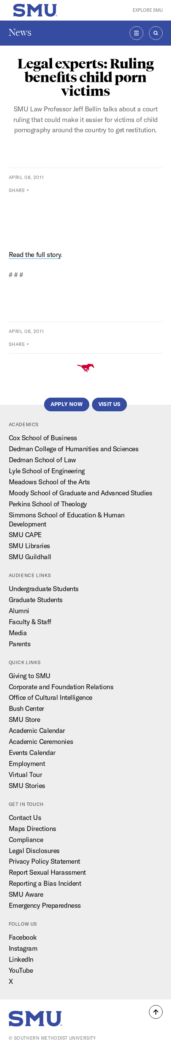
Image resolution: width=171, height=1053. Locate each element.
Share (17, 190)
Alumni (19, 610)
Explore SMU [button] (148, 10)
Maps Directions (32, 828)
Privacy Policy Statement (44, 861)
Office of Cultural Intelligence (50, 697)
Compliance (26, 839)
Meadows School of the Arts (49, 481)
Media (18, 632)
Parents (20, 643)
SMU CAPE (25, 534)
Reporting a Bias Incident (45, 883)
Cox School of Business (43, 437)
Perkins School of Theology (48, 504)
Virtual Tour (25, 774)
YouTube (21, 970)
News (20, 32)
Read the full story (35, 254)
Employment (27, 763)
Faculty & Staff (30, 621)
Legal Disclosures (34, 850)
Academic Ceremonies (41, 741)
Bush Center (26, 708)
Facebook (23, 937)
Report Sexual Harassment (47, 872)
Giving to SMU (30, 675)
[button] (156, 1012)
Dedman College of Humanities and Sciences (74, 448)
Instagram (23, 948)
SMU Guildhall (30, 556)
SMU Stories (27, 785)
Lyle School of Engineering (47, 470)
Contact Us (25, 817)
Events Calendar (32, 752)
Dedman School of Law (42, 459)
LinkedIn (21, 959)
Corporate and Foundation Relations (61, 686)
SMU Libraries (29, 545)
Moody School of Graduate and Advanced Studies (80, 492)
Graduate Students (36, 599)
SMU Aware (26, 894)
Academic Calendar (37, 730)
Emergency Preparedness (45, 905)
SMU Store (24, 719)
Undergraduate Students (44, 588)
